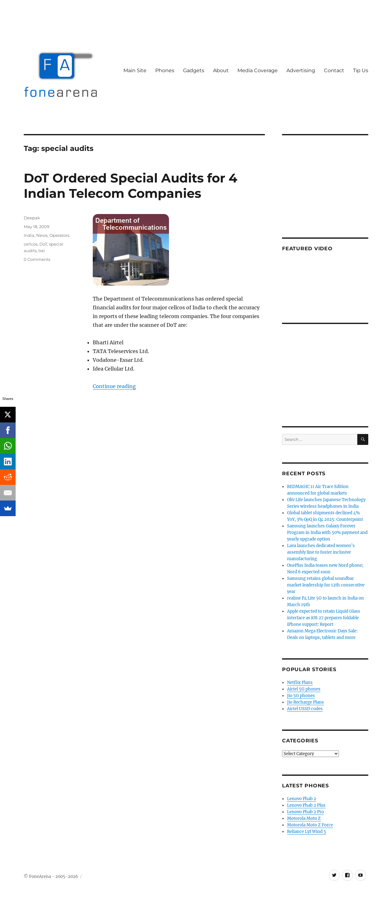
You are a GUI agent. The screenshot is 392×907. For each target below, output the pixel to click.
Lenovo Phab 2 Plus (306, 805)
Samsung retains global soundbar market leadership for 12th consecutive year (326, 585)
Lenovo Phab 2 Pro (305, 812)
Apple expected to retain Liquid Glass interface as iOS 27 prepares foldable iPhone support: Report (323, 618)
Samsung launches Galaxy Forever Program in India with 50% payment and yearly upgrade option (327, 532)
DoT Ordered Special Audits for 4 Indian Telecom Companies (130, 185)
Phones (164, 70)
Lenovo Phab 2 (301, 798)
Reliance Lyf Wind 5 (306, 831)
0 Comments (37, 259)
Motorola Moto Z (304, 818)
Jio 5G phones (301, 695)
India (29, 235)
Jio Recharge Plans (305, 702)
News (41, 235)
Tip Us (360, 70)
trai (41, 250)
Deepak (32, 217)
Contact (334, 70)
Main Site (134, 70)
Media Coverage (257, 70)
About (221, 70)
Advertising (300, 70)
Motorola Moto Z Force (310, 825)
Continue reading (114, 386)
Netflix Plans (300, 682)
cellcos (30, 244)
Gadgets (193, 70)
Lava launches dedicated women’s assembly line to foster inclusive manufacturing (321, 552)
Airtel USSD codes (305, 708)
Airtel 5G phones (303, 689)
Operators (59, 235)
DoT (43, 244)
